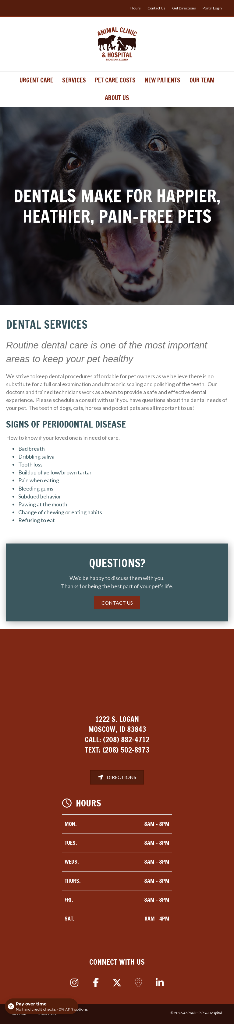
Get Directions (184, 8)
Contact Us (156, 8)
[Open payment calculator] (41, 1006)
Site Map (19, 1013)
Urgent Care (36, 80)
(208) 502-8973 (126, 750)
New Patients (162, 80)
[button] (74, 982)
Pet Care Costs (115, 80)
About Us (117, 97)
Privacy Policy (47, 1013)
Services (74, 80)
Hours (135, 8)
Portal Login (212, 8)
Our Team (202, 80)
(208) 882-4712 (126, 739)
